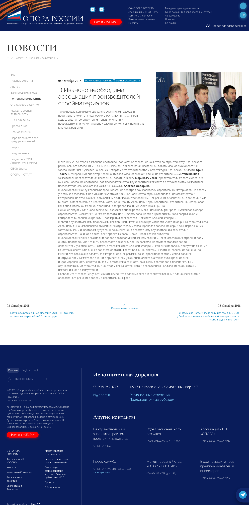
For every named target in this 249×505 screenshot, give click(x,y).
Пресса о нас (18, 126)
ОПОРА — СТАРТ (21, 174)
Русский (13, 370)
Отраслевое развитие (24, 104)
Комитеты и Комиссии (140, 15)
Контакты (170, 23)
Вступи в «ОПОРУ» (106, 21)
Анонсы (15, 86)
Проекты (133, 23)
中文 (36, 370)
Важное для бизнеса (23, 92)
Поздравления (19, 153)
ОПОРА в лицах (20, 120)
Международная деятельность (182, 8)
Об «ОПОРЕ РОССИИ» (141, 8)
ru (243, 15)
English (26, 370)
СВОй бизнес (18, 168)
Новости (169, 19)
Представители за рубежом (152, 400)
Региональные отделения (150, 395)
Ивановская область (128, 81)
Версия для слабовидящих (226, 25)
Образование (172, 15)
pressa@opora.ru (102, 472)
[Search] (27, 379)
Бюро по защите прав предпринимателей (188, 12)
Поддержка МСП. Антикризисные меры (24, 161)
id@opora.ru (102, 395)
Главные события (21, 80)
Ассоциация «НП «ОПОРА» (143, 12)
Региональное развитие (141, 19)
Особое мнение (20, 132)
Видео (14, 147)
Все (12, 74)
